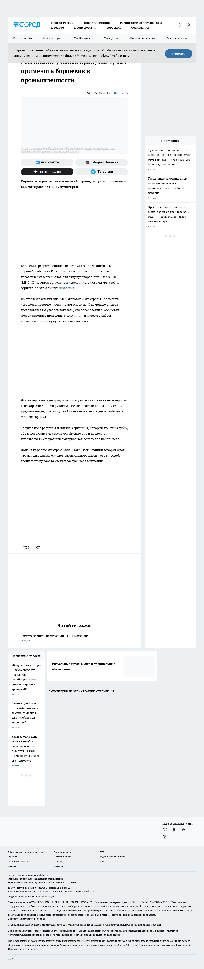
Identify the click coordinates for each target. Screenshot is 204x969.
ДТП (102, 852)
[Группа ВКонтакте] (47, 162)
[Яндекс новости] (101, 162)
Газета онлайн (23, 38)
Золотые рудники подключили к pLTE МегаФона (74, 638)
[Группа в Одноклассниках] (174, 829)
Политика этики (62, 856)
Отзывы (58, 861)
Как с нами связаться (19, 861)
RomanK (121, 92)
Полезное (57, 27)
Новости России (62, 22)
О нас (103, 861)
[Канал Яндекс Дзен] (47, 171)
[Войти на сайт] (188, 25)
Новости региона (97, 22)
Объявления (140, 27)
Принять (178, 54)
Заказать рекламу (179, 38)
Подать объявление (143, 38)
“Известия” (67, 288)
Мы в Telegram (53, 38)
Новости (58, 865)
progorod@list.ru (85, 891)
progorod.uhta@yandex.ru (21, 896)
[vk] (26, 547)
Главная (12, 865)
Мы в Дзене (111, 38)
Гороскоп (114, 27)
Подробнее (32, 949)
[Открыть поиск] (179, 25)
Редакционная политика (112, 856)
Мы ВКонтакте (83, 38)
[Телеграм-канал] (101, 171)
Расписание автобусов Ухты (141, 22)
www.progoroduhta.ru (37, 875)
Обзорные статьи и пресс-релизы (25, 852)
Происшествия (85, 27)
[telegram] (39, 547)
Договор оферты (62, 852)
